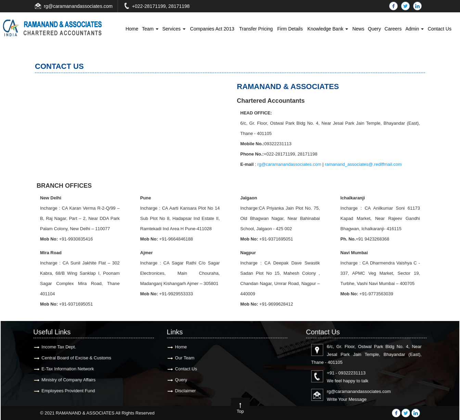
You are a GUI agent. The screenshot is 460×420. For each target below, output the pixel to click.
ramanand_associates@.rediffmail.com (363, 164)
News (358, 29)
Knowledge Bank (327, 29)
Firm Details (290, 29)
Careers (393, 29)
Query (374, 29)
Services (174, 29)
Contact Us (439, 29)
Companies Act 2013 (212, 29)
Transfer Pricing (256, 29)
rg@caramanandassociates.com (78, 6)
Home (132, 29)
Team (150, 29)
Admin (414, 29)
